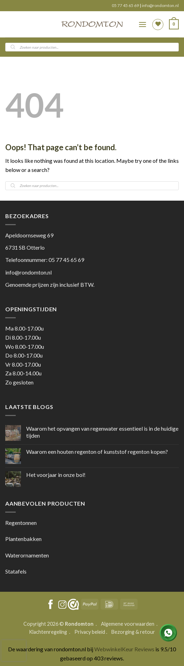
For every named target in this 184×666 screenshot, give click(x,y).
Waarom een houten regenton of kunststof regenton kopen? (97, 451)
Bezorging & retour (133, 632)
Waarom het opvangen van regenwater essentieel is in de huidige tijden (102, 431)
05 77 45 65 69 (126, 5)
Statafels (16, 571)
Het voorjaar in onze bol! (56, 474)
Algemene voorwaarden (128, 624)
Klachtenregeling (48, 632)
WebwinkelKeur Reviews (124, 649)
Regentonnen (21, 522)
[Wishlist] (157, 24)
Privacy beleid (89, 632)
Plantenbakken (23, 538)
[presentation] (13, 650)
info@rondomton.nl (160, 5)
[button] (142, 24)
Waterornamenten (27, 555)
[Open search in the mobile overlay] (92, 47)
